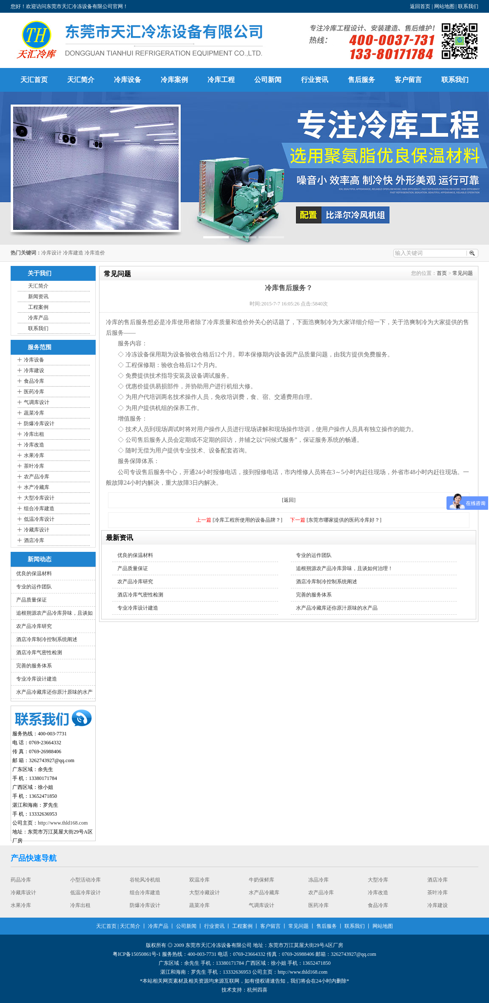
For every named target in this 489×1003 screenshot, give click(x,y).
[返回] (289, 500)
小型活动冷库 (85, 880)
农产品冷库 (36, 477)
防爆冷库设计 (39, 424)
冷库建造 (73, 253)
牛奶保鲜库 (261, 880)
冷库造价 (95, 253)
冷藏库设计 (36, 530)
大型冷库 (378, 880)
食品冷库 (34, 381)
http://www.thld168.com (63, 823)
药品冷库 (21, 880)
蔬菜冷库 (34, 413)
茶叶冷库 (34, 466)
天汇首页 (34, 79)
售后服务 (361, 79)
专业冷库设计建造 (36, 679)
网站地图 (444, 6)
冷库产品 (38, 318)
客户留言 (408, 79)
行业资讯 (314, 79)
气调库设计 (36, 402)
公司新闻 (267, 79)
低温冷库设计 (39, 519)
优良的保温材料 (34, 573)
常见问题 (462, 273)
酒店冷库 (34, 540)
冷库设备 (127, 79)
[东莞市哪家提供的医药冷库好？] (344, 520)
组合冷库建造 (39, 508)
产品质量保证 (31, 600)
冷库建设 (34, 370)
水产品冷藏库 (264, 893)
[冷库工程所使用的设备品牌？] (247, 520)
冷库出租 (34, 434)
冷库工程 (221, 79)
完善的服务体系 (34, 666)
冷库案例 (174, 79)
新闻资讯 (38, 296)
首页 (442, 273)
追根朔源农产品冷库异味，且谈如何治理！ (344, 568)
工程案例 (38, 307)
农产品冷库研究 (34, 626)
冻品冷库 (318, 880)
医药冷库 (34, 392)
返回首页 (420, 6)
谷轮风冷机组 (145, 880)
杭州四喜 (257, 990)
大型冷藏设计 (204, 893)
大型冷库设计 (39, 498)
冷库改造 (34, 445)
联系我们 (468, 6)
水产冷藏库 (36, 487)
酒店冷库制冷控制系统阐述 (46, 639)
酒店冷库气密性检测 (39, 652)
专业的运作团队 (34, 587)
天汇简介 (80, 79)
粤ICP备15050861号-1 (137, 954)
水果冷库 (34, 455)
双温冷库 (199, 880)
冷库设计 (51, 253)
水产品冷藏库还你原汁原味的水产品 (337, 608)
